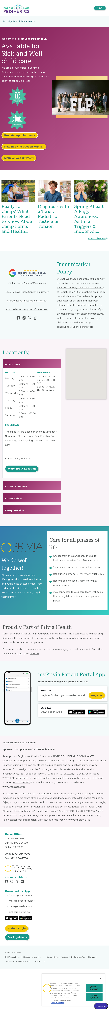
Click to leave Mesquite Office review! (27, 309)
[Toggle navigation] (100, 8)
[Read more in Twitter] (30, 318)
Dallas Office (13, 364)
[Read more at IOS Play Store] (76, 712)
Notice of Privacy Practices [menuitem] (57, 957)
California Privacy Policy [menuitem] (14, 961)
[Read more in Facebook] (19, 318)
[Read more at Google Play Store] (96, 712)
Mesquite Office (14, 510)
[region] (73, 990)
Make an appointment (19, 157)
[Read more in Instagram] (25, 318)
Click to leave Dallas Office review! (27, 283)
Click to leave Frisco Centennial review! (27, 292)
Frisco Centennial (16, 486)
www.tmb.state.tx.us (13, 786)
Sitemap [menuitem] (91, 957)
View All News (98, 238)
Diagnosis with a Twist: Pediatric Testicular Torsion (53, 216)
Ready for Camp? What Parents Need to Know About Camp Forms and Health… (17, 219)
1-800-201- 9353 (91, 815)
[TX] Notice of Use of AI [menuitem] (36, 961)
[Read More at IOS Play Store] (11, 918)
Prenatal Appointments (19, 135)
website (34, 653)
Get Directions (45, 390)
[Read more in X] (17, 881)
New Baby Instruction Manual (23, 146)
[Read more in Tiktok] (36, 318)
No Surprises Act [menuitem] (78, 957)
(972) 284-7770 (22, 458)
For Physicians (17, 937)
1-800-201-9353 (21, 782)
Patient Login (17, 928)
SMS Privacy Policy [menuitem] (12, 957)
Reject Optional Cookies (94, 997)
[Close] (100, 978)
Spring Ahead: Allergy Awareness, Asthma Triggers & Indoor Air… (89, 219)
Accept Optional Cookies (94, 987)
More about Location (22, 468)
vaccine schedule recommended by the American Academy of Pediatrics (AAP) (80, 287)
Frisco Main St (14, 498)
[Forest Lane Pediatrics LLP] (16, 8)
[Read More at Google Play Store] (25, 918)
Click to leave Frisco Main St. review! (27, 300)
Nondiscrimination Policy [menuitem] (33, 957)
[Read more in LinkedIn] (22, 881)
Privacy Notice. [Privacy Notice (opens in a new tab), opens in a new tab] (57, 1003)
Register (96, 695)
